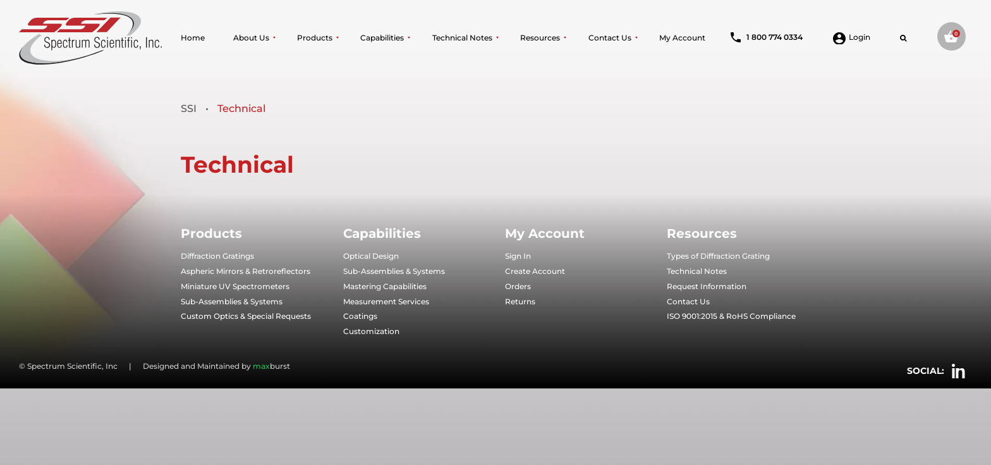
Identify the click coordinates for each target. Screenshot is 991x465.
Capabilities (382, 38)
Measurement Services (386, 301)
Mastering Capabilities (385, 286)
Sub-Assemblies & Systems (232, 301)
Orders (518, 286)
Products (314, 38)
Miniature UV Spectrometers (235, 286)
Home (193, 38)
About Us (251, 38)
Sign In (518, 256)
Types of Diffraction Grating (718, 256)
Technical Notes (462, 38)
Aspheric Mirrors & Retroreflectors (245, 271)
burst (271, 366)
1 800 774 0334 (767, 37)
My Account (682, 38)
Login (851, 37)
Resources (540, 38)
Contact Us (609, 38)
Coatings (360, 316)
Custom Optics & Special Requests (246, 316)
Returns (520, 301)
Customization (371, 331)
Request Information (706, 286)
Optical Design (371, 256)
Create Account (535, 271)
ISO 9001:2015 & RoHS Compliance (731, 316)
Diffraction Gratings (217, 256)
